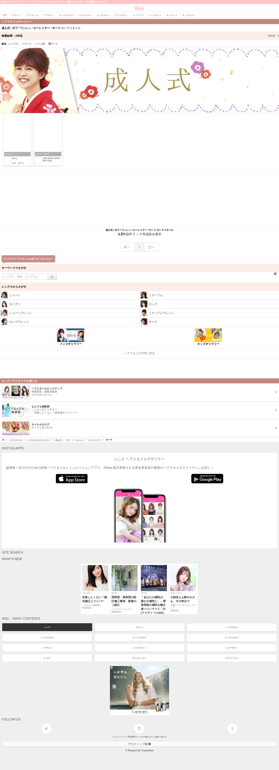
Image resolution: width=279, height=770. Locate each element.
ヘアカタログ (232, 627)
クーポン (47, 658)
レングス (13, 43)
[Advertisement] (139, 198)
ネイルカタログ (232, 637)
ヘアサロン (47, 648)
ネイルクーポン (139, 658)
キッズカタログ (139, 637)
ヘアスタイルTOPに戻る (139, 353)
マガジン (139, 627)
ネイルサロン (139, 648)
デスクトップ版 (139, 744)
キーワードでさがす (14, 267)
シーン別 (40, 43)
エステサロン (232, 648)
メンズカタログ (47, 637)
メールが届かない (145, 737)
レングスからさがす (14, 286)
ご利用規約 (131, 737)
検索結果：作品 (140, 35)
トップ (47, 627)
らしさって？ (118, 737)
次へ (151, 247)
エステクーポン (232, 658)
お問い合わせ (160, 737)
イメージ (27, 43)
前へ (127, 247)
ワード (53, 43)
